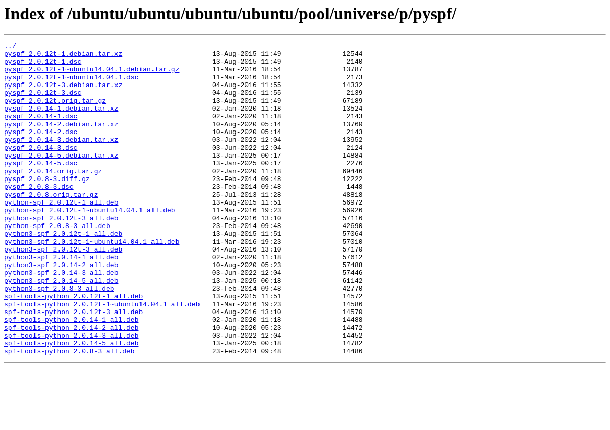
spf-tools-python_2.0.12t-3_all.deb (73, 366)
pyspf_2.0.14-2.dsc (40, 150)
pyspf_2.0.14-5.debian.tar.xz (61, 178)
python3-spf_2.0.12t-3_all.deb (63, 291)
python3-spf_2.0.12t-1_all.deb (63, 272)
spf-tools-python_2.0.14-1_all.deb (71, 375)
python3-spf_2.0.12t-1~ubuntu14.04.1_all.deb (91, 281)
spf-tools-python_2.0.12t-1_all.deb (73, 347)
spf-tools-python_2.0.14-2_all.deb (71, 385)
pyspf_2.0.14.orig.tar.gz (53, 197)
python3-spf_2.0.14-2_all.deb (61, 310)
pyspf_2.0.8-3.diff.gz (47, 206)
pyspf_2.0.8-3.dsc (39, 216)
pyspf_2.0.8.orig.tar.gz (51, 225)
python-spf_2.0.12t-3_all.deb (61, 253)
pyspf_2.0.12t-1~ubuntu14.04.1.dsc (71, 84)
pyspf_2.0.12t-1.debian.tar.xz (63, 56)
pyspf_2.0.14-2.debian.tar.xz (61, 141)
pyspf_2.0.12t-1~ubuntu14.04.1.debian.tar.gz (91, 75)
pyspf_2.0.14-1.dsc (40, 131)
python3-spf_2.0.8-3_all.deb (59, 338)
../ (10, 47)
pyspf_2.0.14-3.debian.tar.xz (61, 159)
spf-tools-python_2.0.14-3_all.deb (71, 394)
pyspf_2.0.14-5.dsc (40, 188)
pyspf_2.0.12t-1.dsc (42, 65)
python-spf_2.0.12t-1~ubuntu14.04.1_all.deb (89, 244)
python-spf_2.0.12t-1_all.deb (61, 235)
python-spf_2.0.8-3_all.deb (57, 263)
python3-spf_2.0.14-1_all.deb (61, 300)
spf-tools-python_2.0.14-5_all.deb (71, 404)
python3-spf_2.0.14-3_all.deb (61, 319)
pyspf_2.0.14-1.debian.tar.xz (61, 122)
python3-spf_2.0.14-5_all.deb (61, 328)
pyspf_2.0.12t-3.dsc (42, 103)
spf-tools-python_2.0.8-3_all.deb (69, 413)
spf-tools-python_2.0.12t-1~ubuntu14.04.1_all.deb (102, 357)
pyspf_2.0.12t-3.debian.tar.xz (63, 94)
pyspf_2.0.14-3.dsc (40, 169)
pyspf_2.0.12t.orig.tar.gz (55, 112)
